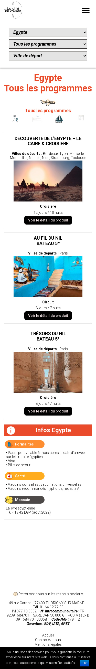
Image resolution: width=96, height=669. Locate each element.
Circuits (15, 122)
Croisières (59, 122)
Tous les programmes (48, 110)
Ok (85, 663)
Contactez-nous (48, 640)
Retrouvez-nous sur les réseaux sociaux (48, 594)
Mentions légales (48, 644)
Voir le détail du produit (48, 220)
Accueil (48, 635)
